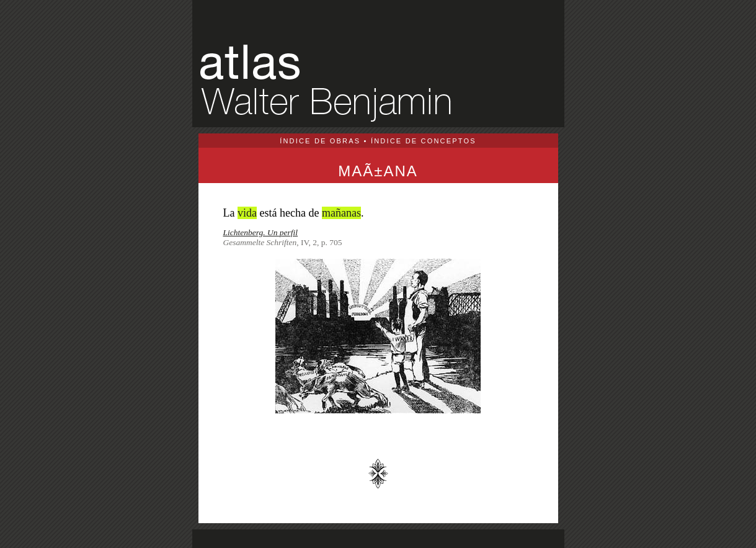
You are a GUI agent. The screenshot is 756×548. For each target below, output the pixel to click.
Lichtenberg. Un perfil (260, 232)
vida (247, 213)
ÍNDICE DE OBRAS (320, 141)
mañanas (341, 213)
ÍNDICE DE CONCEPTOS (423, 141)
